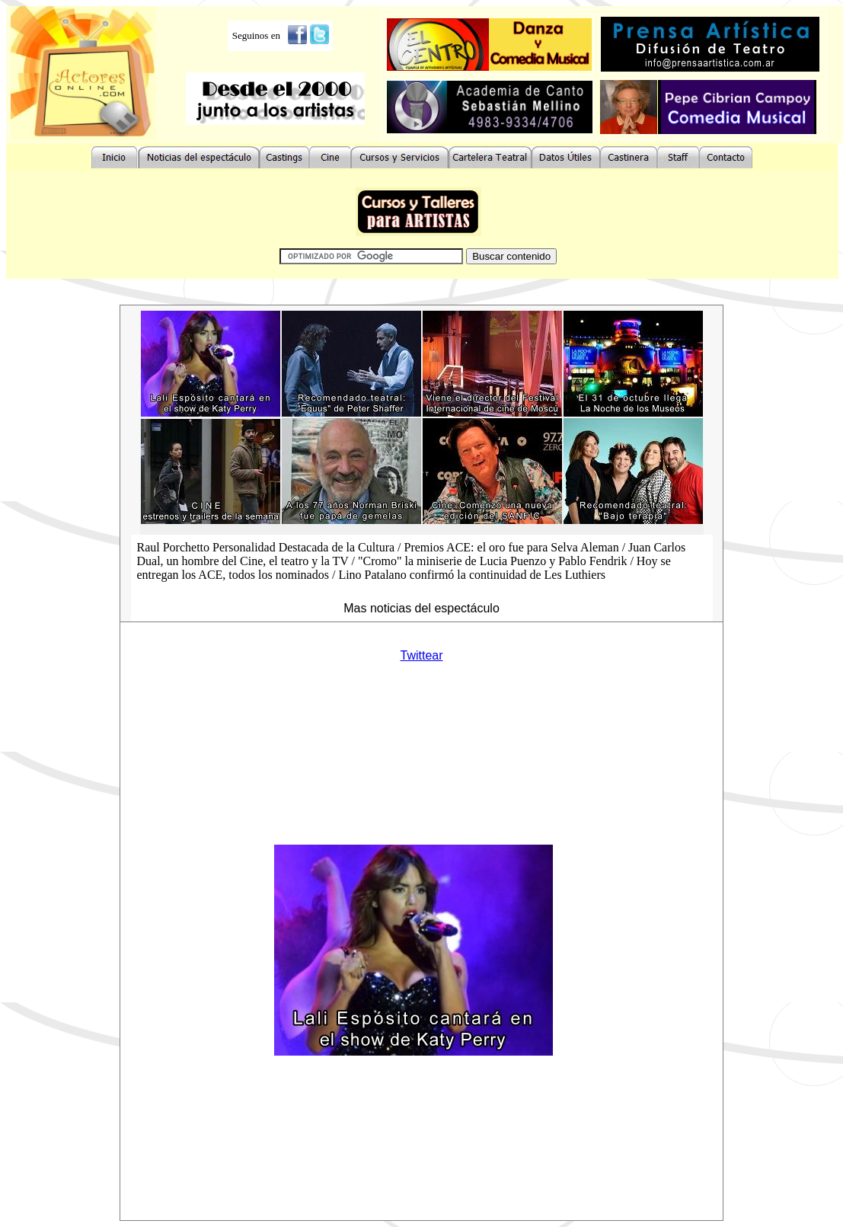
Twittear (421, 655)
